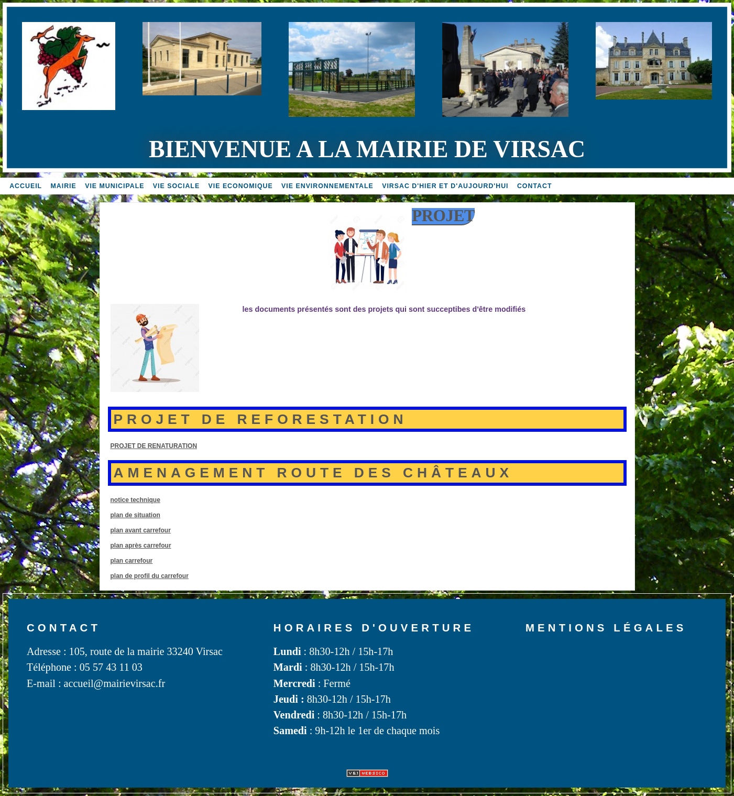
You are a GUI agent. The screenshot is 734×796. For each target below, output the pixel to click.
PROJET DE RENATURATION (154, 446)
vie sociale (176, 186)
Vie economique (241, 186)
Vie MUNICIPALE (114, 186)
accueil (25, 186)
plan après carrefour (141, 545)
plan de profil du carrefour (150, 576)
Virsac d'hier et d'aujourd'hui (445, 186)
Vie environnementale (327, 186)
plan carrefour (132, 560)
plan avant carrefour (141, 530)
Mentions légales (606, 628)
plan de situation (135, 515)
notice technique (135, 500)
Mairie (63, 186)
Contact (534, 186)
